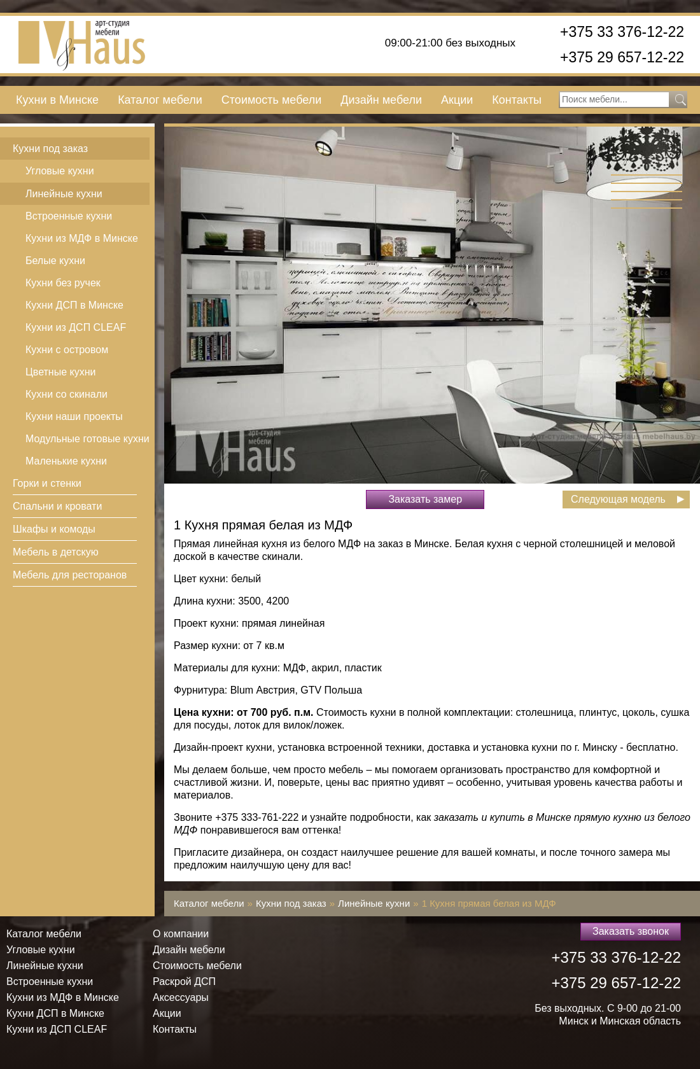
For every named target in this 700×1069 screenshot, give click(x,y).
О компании (181, 933)
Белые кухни (55, 260)
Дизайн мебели (381, 100)
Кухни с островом (66, 349)
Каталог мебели (160, 100)
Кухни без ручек (63, 282)
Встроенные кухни (68, 216)
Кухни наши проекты (74, 416)
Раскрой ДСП (184, 981)
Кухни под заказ (50, 148)
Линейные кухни (63, 193)
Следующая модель (618, 499)
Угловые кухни (59, 170)
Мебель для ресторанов (70, 574)
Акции (457, 100)
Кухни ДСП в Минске (74, 305)
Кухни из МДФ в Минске (81, 238)
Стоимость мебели (271, 100)
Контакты (517, 100)
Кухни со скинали (66, 394)
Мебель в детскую (56, 552)
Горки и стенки (47, 483)
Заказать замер (425, 499)
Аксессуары (181, 997)
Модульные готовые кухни (87, 438)
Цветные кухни (60, 372)
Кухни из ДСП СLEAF (75, 327)
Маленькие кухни (66, 461)
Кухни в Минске (57, 100)
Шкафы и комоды (54, 529)
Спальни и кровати (57, 506)
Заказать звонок (630, 931)
